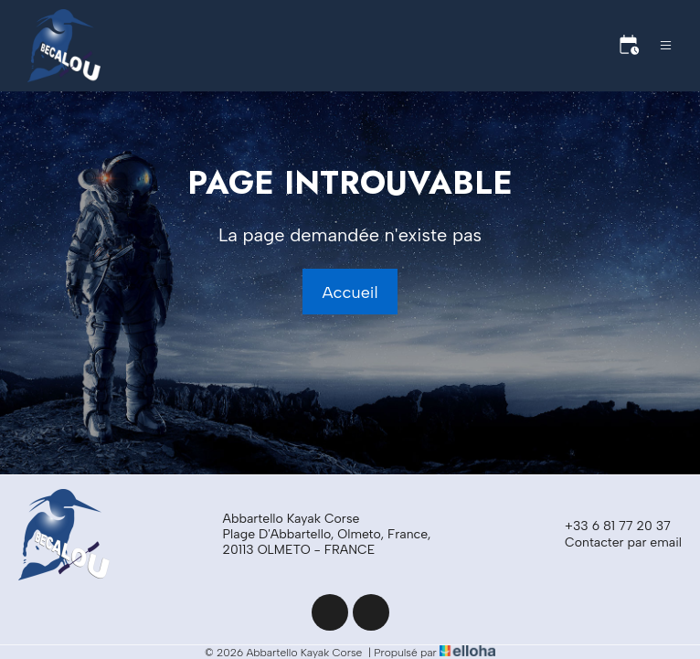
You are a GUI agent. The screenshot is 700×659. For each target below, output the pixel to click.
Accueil (349, 292)
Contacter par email (613, 543)
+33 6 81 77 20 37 (607, 526)
